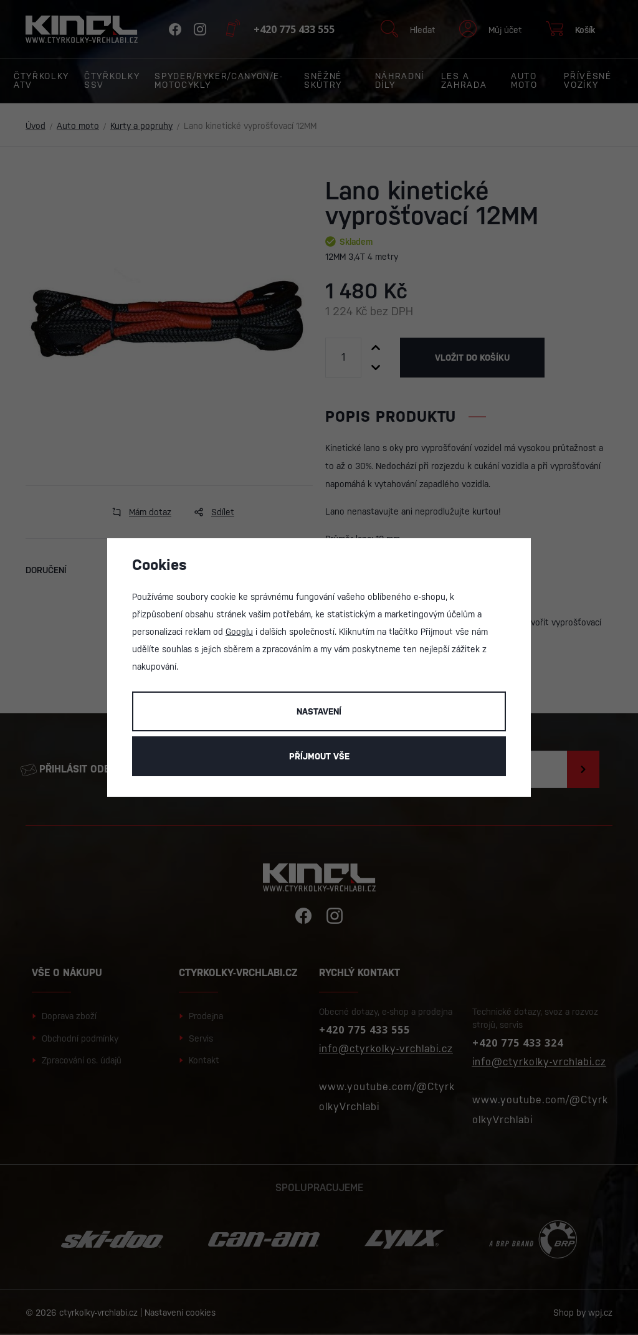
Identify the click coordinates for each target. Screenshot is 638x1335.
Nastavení (319, 711)
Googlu (239, 632)
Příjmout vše (319, 756)
